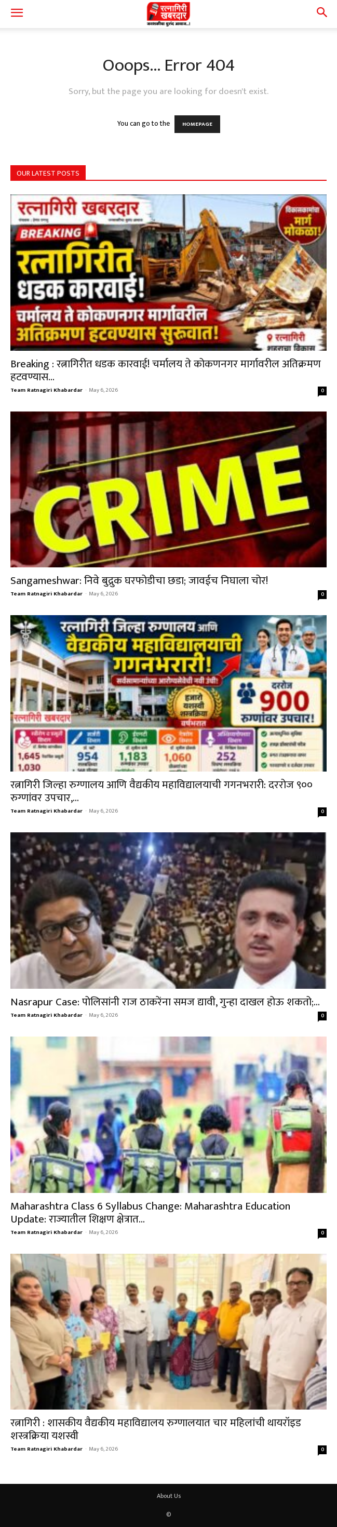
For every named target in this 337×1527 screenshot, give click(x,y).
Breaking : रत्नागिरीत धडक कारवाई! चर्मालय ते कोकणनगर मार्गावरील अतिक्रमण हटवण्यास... (165, 370)
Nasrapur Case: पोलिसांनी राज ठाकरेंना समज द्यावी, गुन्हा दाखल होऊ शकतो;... (165, 1002)
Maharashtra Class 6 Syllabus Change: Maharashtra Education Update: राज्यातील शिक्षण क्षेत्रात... (150, 1212)
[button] (16, 14)
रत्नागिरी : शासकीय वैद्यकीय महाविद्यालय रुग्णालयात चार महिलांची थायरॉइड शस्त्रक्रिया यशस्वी (155, 1429)
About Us (169, 1496)
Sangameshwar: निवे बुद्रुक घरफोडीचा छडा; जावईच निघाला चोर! (139, 581)
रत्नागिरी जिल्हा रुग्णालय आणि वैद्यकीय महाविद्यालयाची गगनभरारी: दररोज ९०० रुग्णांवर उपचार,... (161, 791)
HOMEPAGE (197, 124)
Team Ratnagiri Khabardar (46, 390)
